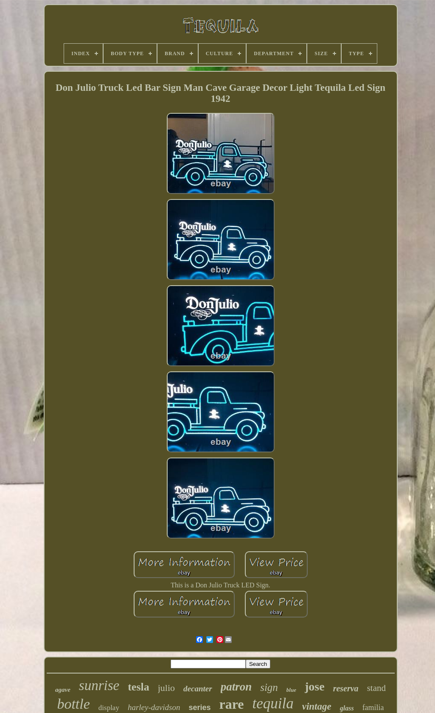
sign (269, 687)
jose (315, 686)
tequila (273, 703)
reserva (346, 688)
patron (236, 686)
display (108, 708)
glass (347, 708)
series (199, 707)
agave (62, 689)
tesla (138, 687)
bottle (73, 704)
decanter (197, 688)
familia (373, 707)
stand (376, 688)
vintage (316, 706)
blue (291, 690)
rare (231, 704)
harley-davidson (154, 707)
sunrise (99, 685)
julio (166, 687)
